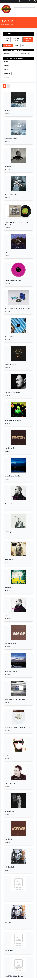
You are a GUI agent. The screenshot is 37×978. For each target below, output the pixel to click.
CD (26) (6, 61)
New (16, 45)
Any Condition (7, 45)
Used (23, 45)
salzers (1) (6, 77)
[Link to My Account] (29, 1)
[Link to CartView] (35, 1)
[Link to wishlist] (20, 1)
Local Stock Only (17, 39)
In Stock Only (7, 39)
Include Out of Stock (27, 39)
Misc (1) (6, 69)
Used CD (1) (7, 73)
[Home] (6, 9)
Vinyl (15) (6, 65)
